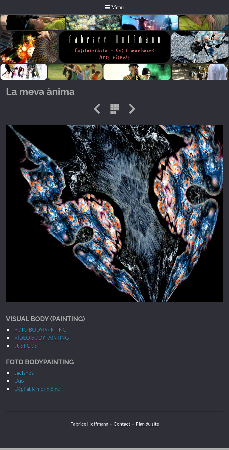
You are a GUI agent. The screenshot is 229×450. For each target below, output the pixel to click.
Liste (114, 109)
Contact (122, 423)
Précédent (99, 109)
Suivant (130, 109)
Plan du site (147, 423)
